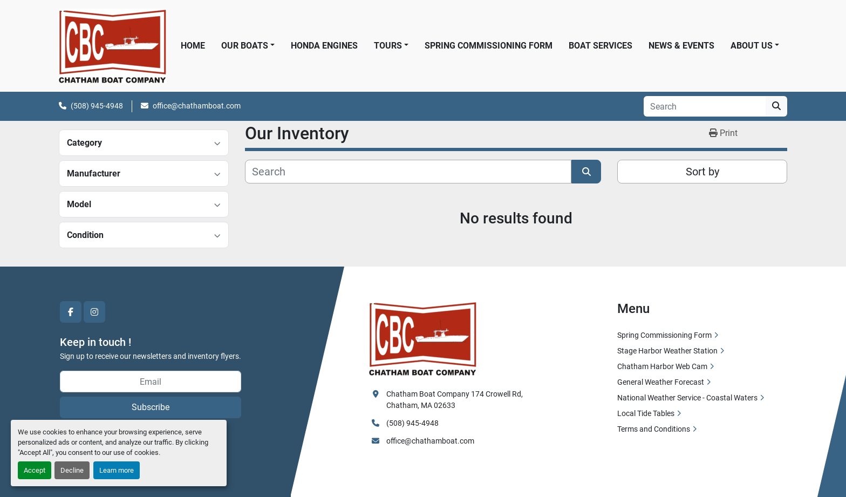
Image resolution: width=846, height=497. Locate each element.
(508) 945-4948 (97, 105)
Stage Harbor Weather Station (667, 350)
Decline (72, 470)
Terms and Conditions (653, 429)
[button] (755, 45)
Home (193, 45)
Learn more (116, 470)
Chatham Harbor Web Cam (662, 366)
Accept (34, 470)
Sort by (702, 171)
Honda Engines (324, 45)
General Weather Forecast (660, 382)
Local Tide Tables (645, 413)
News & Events (681, 45)
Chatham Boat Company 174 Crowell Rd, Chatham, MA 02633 (455, 400)
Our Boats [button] (244, 45)
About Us (752, 45)
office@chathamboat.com (197, 105)
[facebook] (70, 312)
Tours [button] (388, 45)
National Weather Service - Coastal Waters (687, 397)
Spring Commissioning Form (488, 45)
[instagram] (94, 312)
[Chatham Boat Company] (423, 337)
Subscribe (150, 407)
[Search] (705, 106)
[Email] (150, 381)
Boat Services (600, 45)
